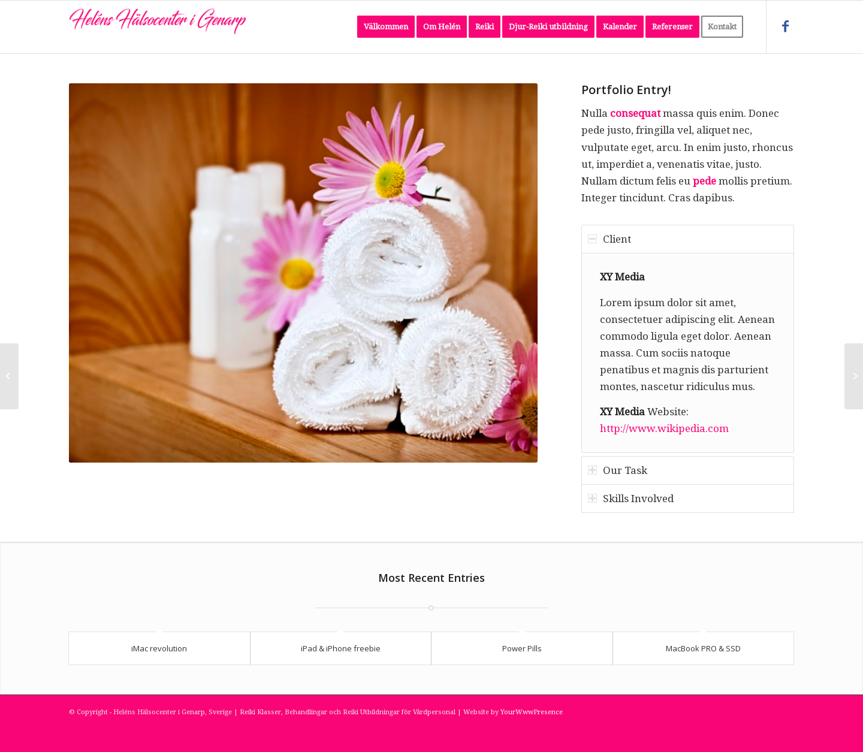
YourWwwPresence (531, 712)
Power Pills (522, 648)
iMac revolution (159, 648)
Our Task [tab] (617, 470)
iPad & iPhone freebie (341, 648)
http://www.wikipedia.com (664, 428)
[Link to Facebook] (785, 26)
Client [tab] (609, 239)
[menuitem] (386, 27)
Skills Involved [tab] (631, 499)
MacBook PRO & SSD (703, 648)
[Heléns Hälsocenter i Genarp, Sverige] (159, 27)
